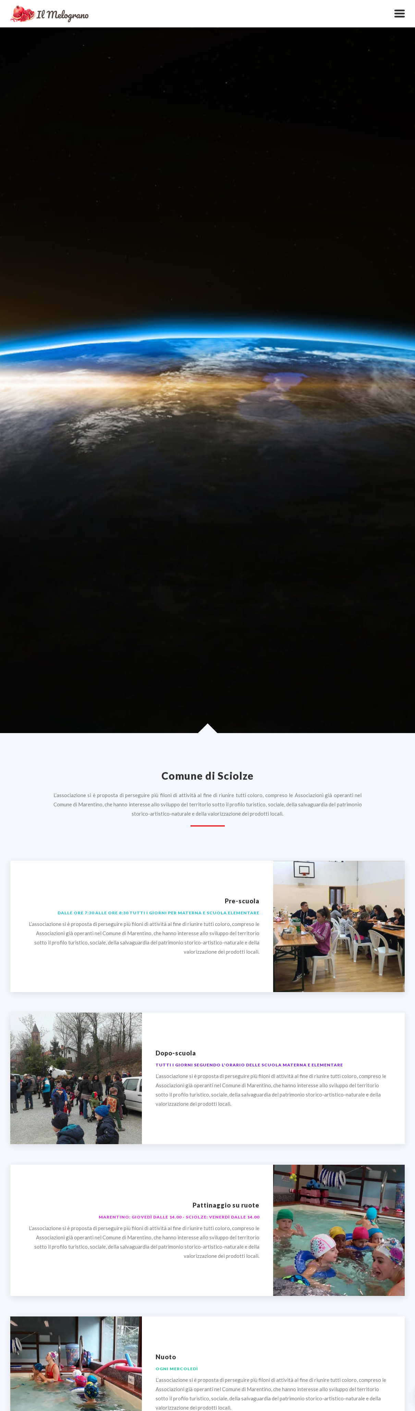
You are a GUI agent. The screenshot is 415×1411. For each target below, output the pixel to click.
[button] (399, 14)
